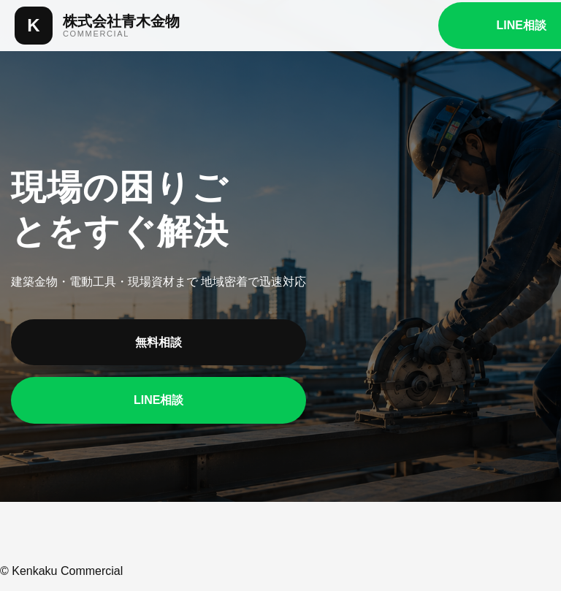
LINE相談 (158, 400)
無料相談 (158, 342)
